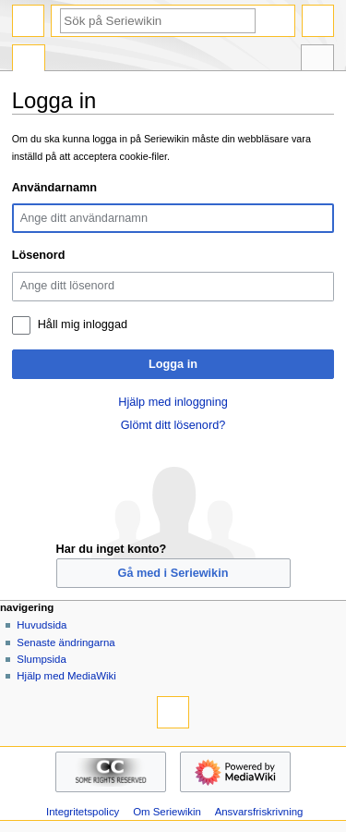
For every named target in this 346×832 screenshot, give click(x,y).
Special (28, 60)
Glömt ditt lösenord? (173, 425)
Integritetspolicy (82, 811)
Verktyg (317, 60)
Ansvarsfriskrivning (259, 811)
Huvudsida (41, 624)
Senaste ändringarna (65, 642)
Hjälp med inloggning (173, 402)
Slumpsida (41, 659)
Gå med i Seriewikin (173, 573)
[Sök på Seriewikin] (158, 20)
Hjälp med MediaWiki (66, 675)
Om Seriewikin (167, 811)
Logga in (173, 364)
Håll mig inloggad (82, 324)
